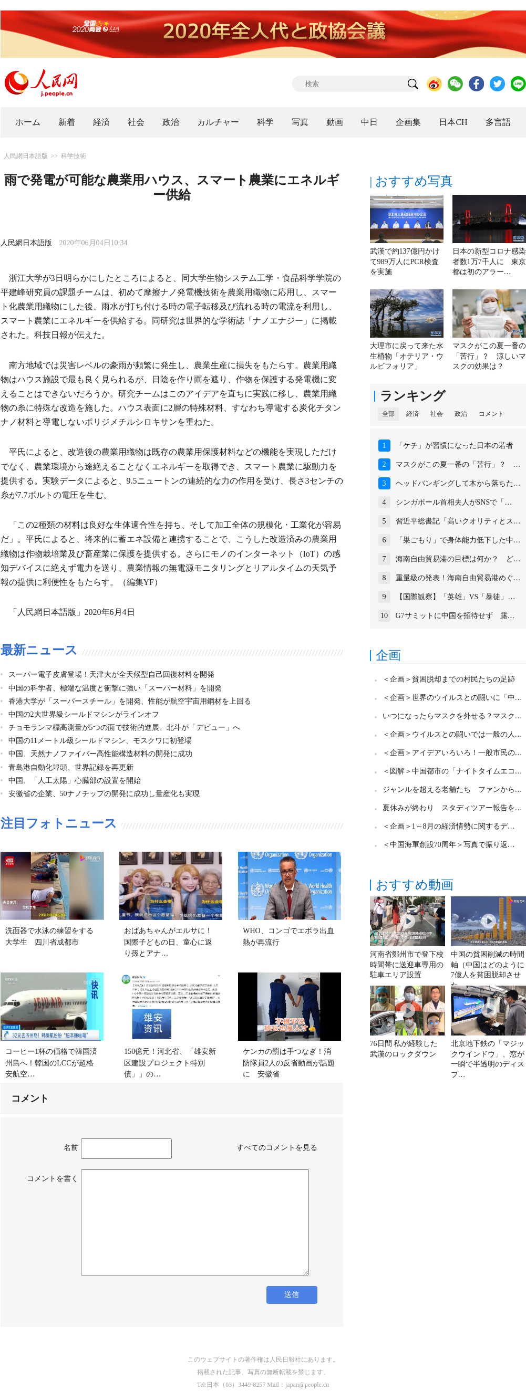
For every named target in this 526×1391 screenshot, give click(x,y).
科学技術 (73, 156)
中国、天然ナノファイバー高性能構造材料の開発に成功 (100, 754)
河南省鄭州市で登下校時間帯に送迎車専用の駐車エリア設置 (407, 964)
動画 (334, 122)
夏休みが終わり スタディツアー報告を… (452, 808)
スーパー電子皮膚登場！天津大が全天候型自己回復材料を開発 (111, 674)
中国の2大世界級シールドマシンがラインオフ (83, 714)
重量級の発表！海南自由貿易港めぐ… (458, 578)
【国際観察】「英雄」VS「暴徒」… (455, 597)
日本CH (453, 122)
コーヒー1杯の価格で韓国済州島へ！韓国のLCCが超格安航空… (51, 1063)
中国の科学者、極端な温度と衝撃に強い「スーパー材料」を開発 (115, 688)
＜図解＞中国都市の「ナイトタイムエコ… (452, 771)
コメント (491, 413)
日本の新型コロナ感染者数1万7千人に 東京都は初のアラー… (489, 261)
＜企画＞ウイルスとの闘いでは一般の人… (452, 734)
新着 (66, 122)
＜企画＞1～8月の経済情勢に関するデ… (449, 826)
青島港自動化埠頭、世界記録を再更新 (70, 767)
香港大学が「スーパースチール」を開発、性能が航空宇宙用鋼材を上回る (129, 701)
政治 (170, 122)
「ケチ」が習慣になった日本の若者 (454, 445)
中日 (369, 122)
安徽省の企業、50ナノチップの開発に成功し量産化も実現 (104, 794)
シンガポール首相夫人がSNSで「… (454, 502)
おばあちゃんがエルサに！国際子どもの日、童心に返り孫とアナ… (168, 942)
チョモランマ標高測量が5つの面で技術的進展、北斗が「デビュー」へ (124, 727)
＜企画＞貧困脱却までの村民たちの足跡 (449, 679)
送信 (291, 1295)
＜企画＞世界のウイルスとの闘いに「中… (452, 698)
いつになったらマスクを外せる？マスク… (452, 716)
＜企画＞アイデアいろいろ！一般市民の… (452, 753)
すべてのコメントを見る (276, 1148)
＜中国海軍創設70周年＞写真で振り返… (449, 845)
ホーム (27, 122)
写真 (300, 122)
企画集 (408, 122)
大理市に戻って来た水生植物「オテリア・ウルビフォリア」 (407, 356)
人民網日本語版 (26, 156)
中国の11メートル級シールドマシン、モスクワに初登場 (100, 741)
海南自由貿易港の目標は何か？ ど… (458, 559)
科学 (265, 122)
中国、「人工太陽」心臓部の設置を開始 (74, 781)
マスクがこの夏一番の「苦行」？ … (458, 464)
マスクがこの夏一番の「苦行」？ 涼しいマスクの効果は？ (489, 356)
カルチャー (218, 122)
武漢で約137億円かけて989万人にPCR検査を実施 (405, 261)
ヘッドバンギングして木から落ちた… (458, 483)
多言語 (498, 122)
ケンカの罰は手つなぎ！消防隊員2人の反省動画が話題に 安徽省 (289, 1063)
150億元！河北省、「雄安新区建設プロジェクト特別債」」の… (170, 1063)
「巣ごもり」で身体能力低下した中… (458, 540)
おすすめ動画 (414, 885)
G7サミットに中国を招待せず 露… (455, 616)
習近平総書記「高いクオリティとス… (458, 521)
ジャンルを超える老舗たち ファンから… (452, 789)
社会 (136, 122)
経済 (101, 122)
